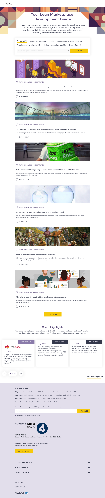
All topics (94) (22, 41)
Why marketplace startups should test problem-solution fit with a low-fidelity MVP (45, 388)
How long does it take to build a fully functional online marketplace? (40, 395)
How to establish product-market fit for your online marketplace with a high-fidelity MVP (48, 391)
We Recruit (19, 479)
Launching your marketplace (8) (42, 41)
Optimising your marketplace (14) (69, 41)
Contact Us (20, 483)
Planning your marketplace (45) (28, 45)
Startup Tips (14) (75, 45)
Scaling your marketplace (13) (55, 45)
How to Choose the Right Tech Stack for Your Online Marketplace (39, 398)
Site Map (77, 496)
